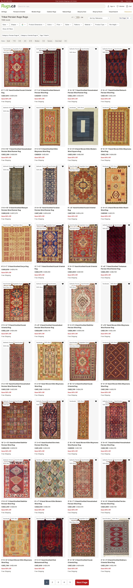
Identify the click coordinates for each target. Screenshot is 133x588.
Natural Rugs (67, 12)
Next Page (82, 582)
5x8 (43, 41)
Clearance (128, 12)
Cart (129, 6)
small (8, 41)
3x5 (65, 41)
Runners (50, 41)
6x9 (20, 41)
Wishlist (120, 6)
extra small (58, 41)
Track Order (129, 1)
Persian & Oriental (19, 12)
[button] (5, 24)
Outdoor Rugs (51, 12)
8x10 (30, 41)
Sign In (111, 6)
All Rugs (4, 12)
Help (122, 1)
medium (37, 41)
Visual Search (113, 12)
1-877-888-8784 (7, 1)
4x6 (25, 41)
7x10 (14, 41)
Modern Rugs (36, 12)
